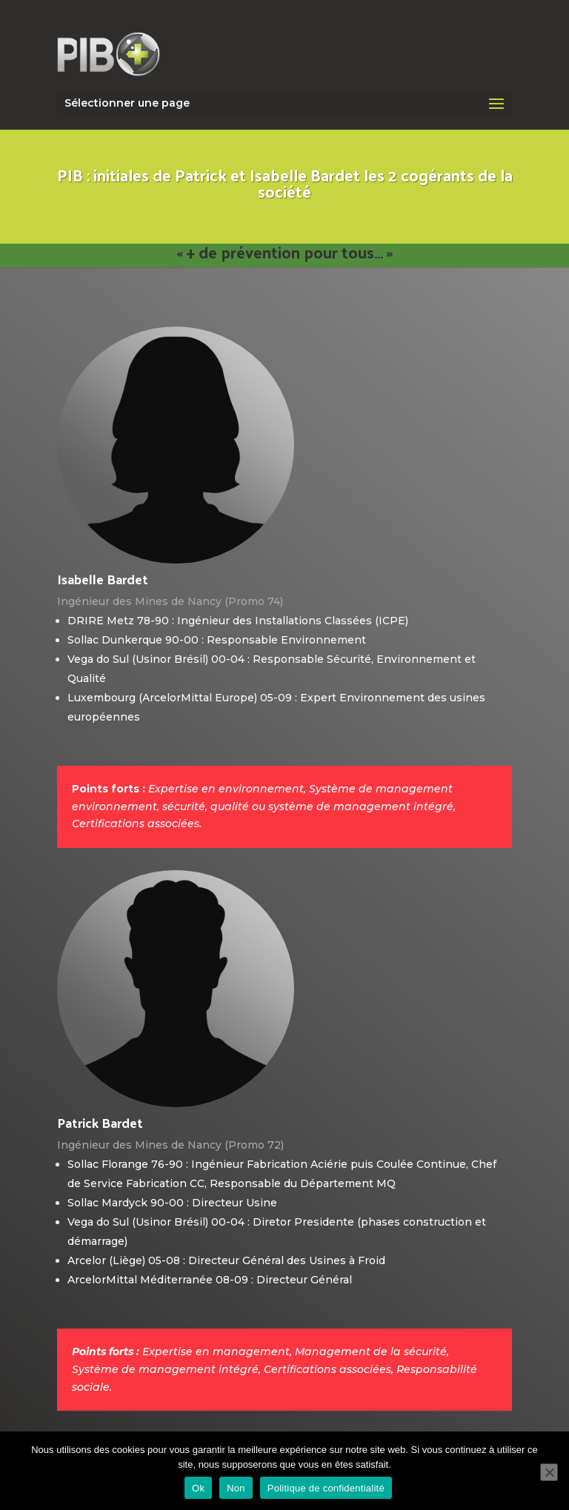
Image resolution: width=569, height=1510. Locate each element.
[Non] (549, 1472)
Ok (198, 1488)
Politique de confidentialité (326, 1488)
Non (236, 1488)
